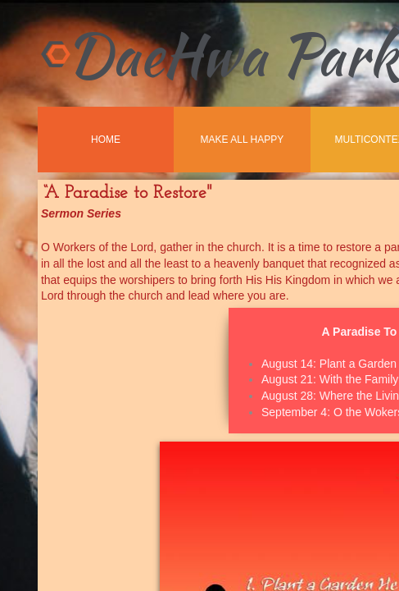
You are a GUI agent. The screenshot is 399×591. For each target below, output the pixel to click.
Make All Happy (242, 139)
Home (105, 139)
